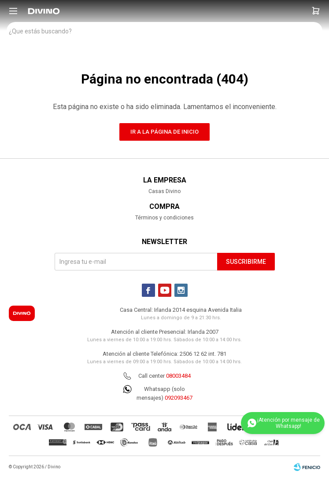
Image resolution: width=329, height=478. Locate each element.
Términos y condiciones (164, 218)
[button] (316, 11)
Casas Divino (164, 191)
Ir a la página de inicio (164, 131)
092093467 (178, 397)
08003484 (178, 375)
